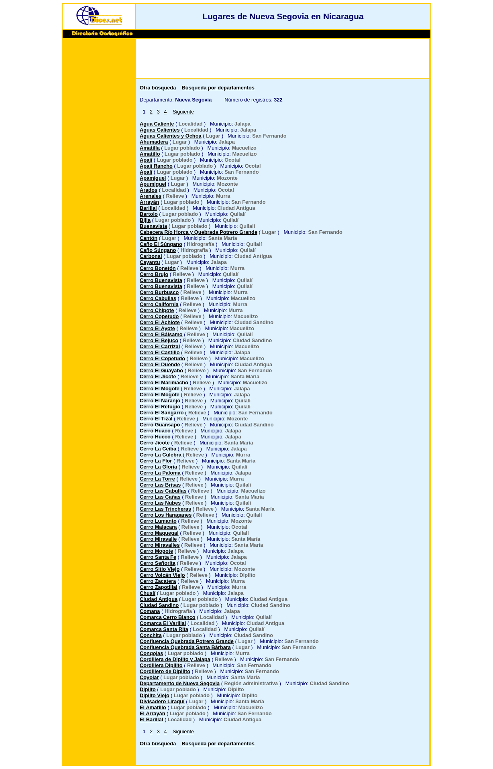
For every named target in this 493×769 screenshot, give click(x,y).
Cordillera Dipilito (161, 665)
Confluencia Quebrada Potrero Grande (187, 641)
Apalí (146, 172)
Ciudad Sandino (159, 605)
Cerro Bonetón (158, 268)
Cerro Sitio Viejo (159, 569)
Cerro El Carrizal (160, 346)
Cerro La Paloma (160, 473)
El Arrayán (152, 713)
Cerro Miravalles (160, 545)
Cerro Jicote (155, 443)
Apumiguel (153, 184)
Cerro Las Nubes (160, 503)
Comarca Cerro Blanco (168, 617)
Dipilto (148, 689)
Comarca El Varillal (163, 623)
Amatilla (150, 148)
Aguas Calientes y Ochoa (171, 136)
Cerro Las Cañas (160, 497)
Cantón (148, 238)
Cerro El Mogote (159, 389)
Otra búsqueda (158, 88)
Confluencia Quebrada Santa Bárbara (185, 647)
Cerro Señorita (157, 563)
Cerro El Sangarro (162, 413)
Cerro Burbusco (159, 292)
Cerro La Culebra (160, 455)
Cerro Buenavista (161, 280)
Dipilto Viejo (154, 695)
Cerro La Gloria (158, 467)
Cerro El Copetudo (162, 358)
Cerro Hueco (155, 437)
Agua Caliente (157, 124)
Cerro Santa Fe (158, 557)
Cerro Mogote (156, 551)
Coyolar (149, 677)
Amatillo (150, 154)
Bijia (145, 220)
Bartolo (149, 214)
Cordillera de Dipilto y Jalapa (175, 659)
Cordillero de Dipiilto (165, 671)
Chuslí (147, 593)
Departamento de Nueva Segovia (180, 683)
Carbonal (151, 256)
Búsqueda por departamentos (218, 88)
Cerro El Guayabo (161, 370)
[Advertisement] (99, 163)
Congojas (151, 653)
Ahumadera (154, 142)
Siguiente (183, 112)
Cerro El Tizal (156, 419)
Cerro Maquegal (159, 533)
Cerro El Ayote (157, 328)
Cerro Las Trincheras (165, 509)
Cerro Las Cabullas (163, 491)
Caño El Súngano (161, 244)
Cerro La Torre (157, 479)
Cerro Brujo (154, 274)
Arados (148, 190)
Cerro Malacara (158, 527)
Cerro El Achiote (160, 322)
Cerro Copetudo (159, 316)
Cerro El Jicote (158, 376)
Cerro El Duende (160, 364)
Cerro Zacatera (158, 581)
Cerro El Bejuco (159, 340)
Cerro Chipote (157, 310)
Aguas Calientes (160, 130)
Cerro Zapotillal (158, 587)
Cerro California (159, 304)
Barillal (148, 208)
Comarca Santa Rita (164, 629)
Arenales (150, 196)
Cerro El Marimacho (164, 382)
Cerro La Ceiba (158, 449)
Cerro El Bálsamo (161, 334)
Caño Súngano (158, 250)
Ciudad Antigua (158, 599)
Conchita (151, 635)
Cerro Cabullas (158, 298)
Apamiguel (153, 178)
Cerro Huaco (155, 431)
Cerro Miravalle (158, 539)
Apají (146, 160)
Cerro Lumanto (158, 521)
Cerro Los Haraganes (165, 515)
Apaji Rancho (156, 166)
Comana (150, 611)
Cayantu (150, 262)
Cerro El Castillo (160, 352)
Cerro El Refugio (160, 407)
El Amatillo (153, 707)
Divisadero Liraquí (162, 701)
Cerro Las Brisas (160, 485)
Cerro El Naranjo (160, 401)
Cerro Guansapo (160, 425)
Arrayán (149, 202)
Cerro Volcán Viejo (162, 575)
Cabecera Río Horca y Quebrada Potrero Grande (198, 232)
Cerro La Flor (156, 461)
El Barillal (151, 719)
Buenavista (153, 226)
